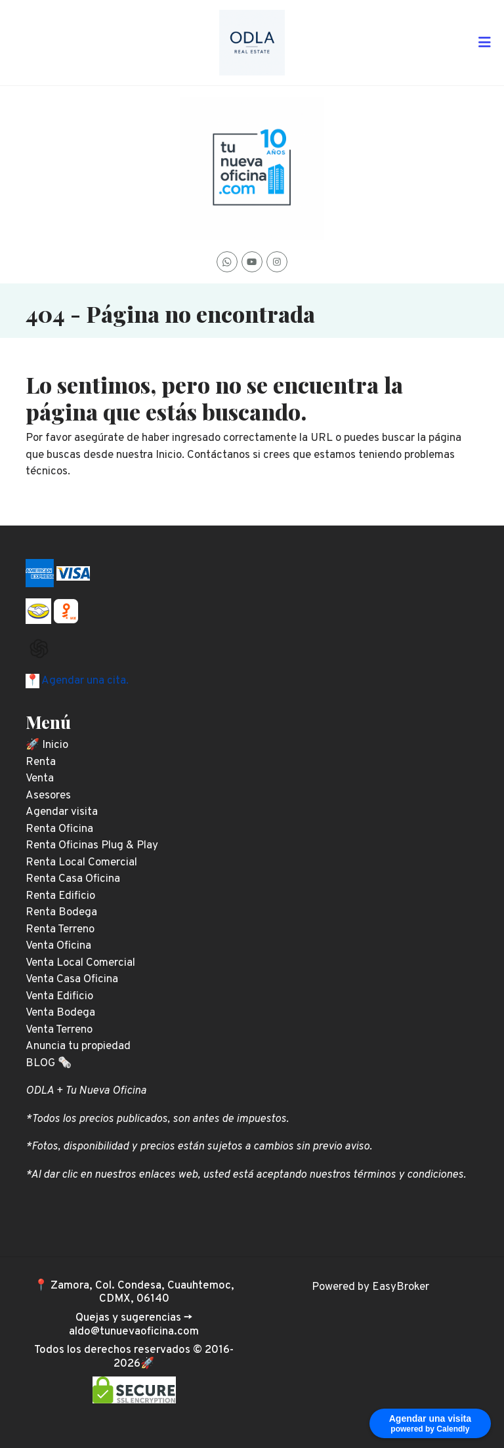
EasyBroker (400, 1287)
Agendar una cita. (84, 681)
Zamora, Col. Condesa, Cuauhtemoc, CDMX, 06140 (142, 1292)
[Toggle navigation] (484, 42)
